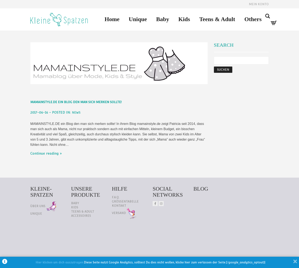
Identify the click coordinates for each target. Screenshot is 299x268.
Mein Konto (259, 4)
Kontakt (119, 205)
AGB (92, 244)
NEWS (76, 112)
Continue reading (44, 153)
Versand (124, 213)
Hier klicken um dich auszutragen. (60, 262)
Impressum (72, 244)
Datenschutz (43, 244)
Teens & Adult (217, 19)
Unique (138, 19)
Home (112, 19)
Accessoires (81, 215)
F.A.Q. (115, 197)
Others (253, 19)
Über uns (43, 206)
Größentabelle (125, 201)
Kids (184, 19)
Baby (162, 19)
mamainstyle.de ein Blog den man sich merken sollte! (76, 102)
